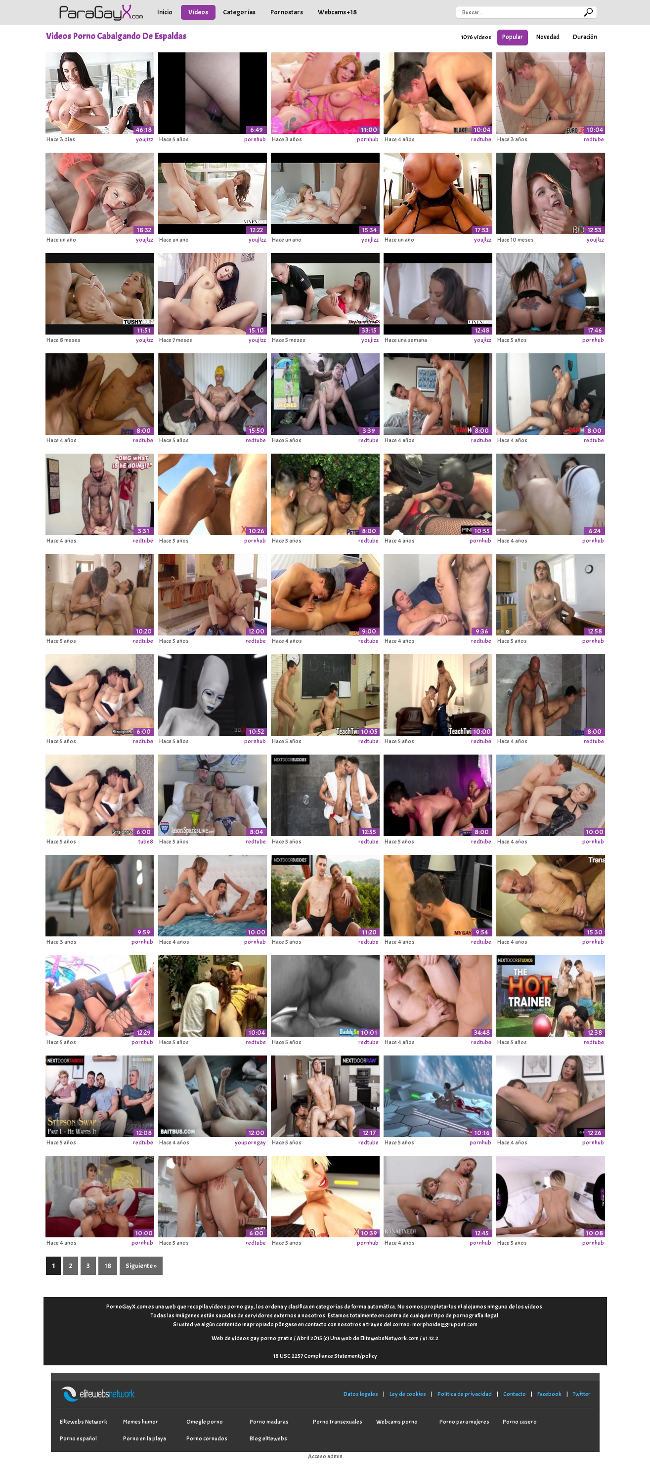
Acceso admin (325, 1456)
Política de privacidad (464, 1394)
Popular (512, 37)
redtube (481, 139)
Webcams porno (397, 1422)
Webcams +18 (337, 12)
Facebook (549, 1394)
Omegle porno (204, 1422)
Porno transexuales (337, 1422)
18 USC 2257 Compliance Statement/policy (325, 1356)
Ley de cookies (408, 1394)
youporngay (250, 1142)
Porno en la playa (144, 1438)
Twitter (582, 1394)
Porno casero (520, 1422)
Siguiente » (141, 1266)
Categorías (239, 12)
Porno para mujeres (464, 1422)
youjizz (144, 139)
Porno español (78, 1438)
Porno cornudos (206, 1438)
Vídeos (198, 12)
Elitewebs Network (83, 1422)
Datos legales (361, 1394)
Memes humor (140, 1422)
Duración (585, 37)
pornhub (255, 139)
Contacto (514, 1394)
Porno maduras (269, 1422)
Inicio (165, 12)
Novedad (548, 37)
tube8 (145, 841)
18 (107, 1266)
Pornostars (286, 12)
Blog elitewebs (268, 1438)
